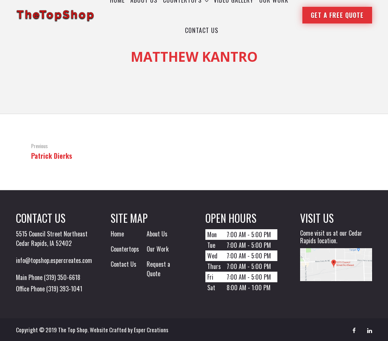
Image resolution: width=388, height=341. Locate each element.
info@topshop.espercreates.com (54, 260)
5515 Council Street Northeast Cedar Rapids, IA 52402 (52, 238)
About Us (157, 233)
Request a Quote (158, 269)
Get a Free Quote (337, 15)
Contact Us (123, 264)
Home (117, 233)
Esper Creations (151, 329)
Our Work (158, 248)
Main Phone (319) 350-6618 (48, 277)
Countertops (125, 248)
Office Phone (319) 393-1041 (49, 288)
